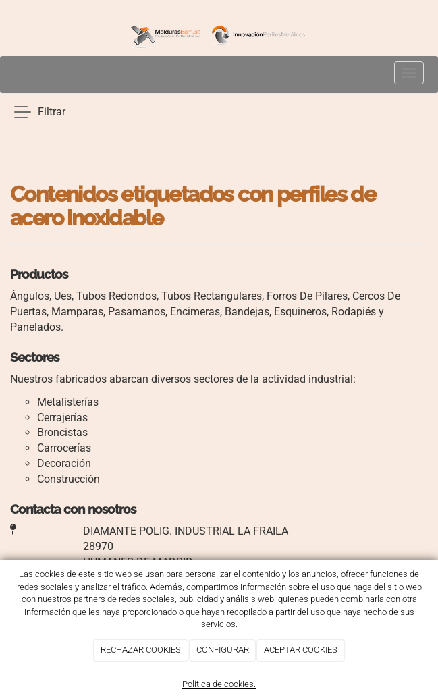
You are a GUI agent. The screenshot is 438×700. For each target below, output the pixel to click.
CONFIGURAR (222, 650)
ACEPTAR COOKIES (300, 650)
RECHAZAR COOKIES (141, 650)
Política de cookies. (219, 684)
